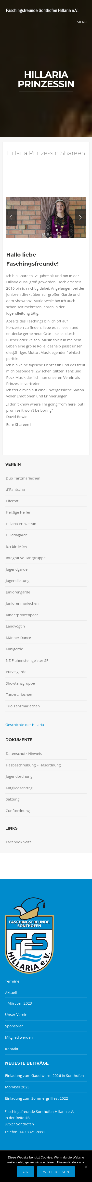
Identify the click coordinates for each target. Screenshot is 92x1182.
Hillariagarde (17, 534)
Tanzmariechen (19, 694)
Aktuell (11, 992)
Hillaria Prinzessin (21, 523)
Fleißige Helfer (18, 512)
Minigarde (14, 648)
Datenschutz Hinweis (24, 753)
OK (25, 1172)
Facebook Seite (19, 841)
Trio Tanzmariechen (23, 705)
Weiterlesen (56, 1172)
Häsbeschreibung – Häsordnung (33, 765)
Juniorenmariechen (22, 603)
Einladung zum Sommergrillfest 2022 (36, 1098)
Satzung (12, 799)
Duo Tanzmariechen (23, 478)
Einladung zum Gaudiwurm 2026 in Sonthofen (44, 1075)
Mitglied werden (19, 1037)
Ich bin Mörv (16, 546)
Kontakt (11, 1048)
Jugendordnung (19, 776)
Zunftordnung (18, 810)
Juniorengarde (18, 592)
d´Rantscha (15, 489)
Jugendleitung (17, 580)
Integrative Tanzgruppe (26, 557)
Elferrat (12, 500)
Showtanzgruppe (20, 683)
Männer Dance (18, 637)
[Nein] (85, 1166)
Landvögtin (15, 626)
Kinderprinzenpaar (22, 614)
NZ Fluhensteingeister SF (27, 660)
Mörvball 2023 (20, 1003)
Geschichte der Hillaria (24, 724)
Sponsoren (14, 1025)
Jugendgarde (16, 569)
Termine (12, 981)
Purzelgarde (16, 671)
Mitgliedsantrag (19, 787)
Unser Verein (16, 1014)
